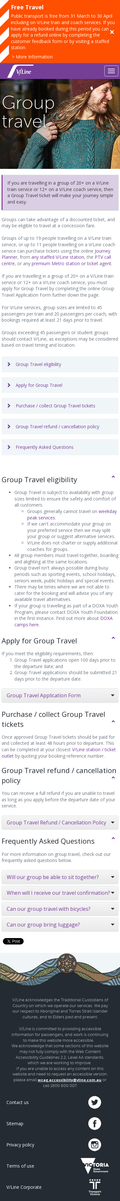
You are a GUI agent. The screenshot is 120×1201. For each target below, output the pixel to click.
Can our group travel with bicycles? (49, 908)
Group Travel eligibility (33, 364)
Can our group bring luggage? (43, 924)
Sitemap (14, 1123)
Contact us (17, 1102)
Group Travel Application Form (44, 695)
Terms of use (20, 1166)
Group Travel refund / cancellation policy (52, 426)
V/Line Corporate (24, 1187)
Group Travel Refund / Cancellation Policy (56, 822)
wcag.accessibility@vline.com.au (69, 1079)
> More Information (32, 57)
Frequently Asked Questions (40, 447)
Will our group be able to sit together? (53, 877)
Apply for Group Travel (34, 385)
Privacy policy (20, 1145)
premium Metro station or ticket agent (71, 263)
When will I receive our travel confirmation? (58, 892)
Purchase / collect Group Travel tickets (50, 406)
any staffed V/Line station (57, 257)
